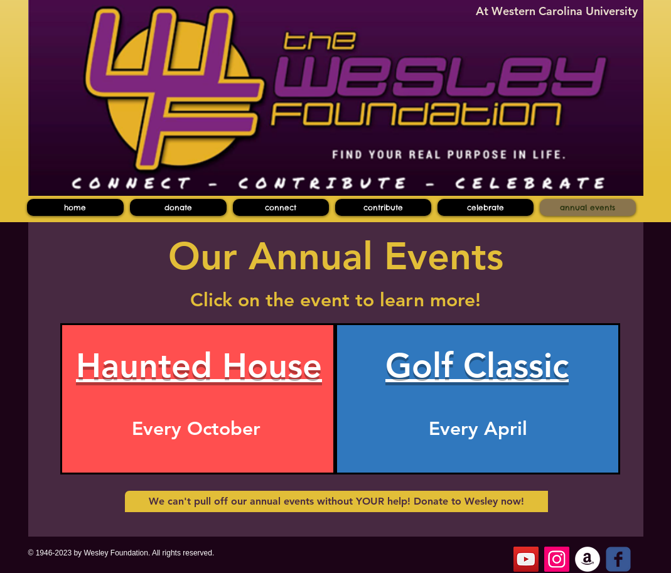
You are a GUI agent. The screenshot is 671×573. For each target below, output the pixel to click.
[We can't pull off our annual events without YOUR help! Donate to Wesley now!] (336, 501)
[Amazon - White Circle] (587, 559)
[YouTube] (526, 559)
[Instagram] (556, 559)
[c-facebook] (618, 559)
